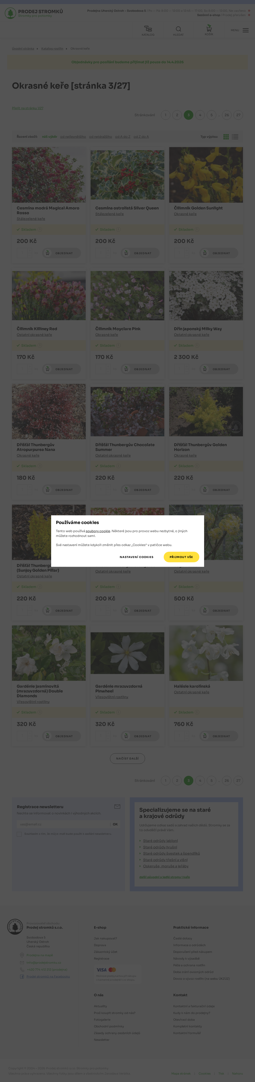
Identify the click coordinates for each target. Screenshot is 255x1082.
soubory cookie (98, 531)
